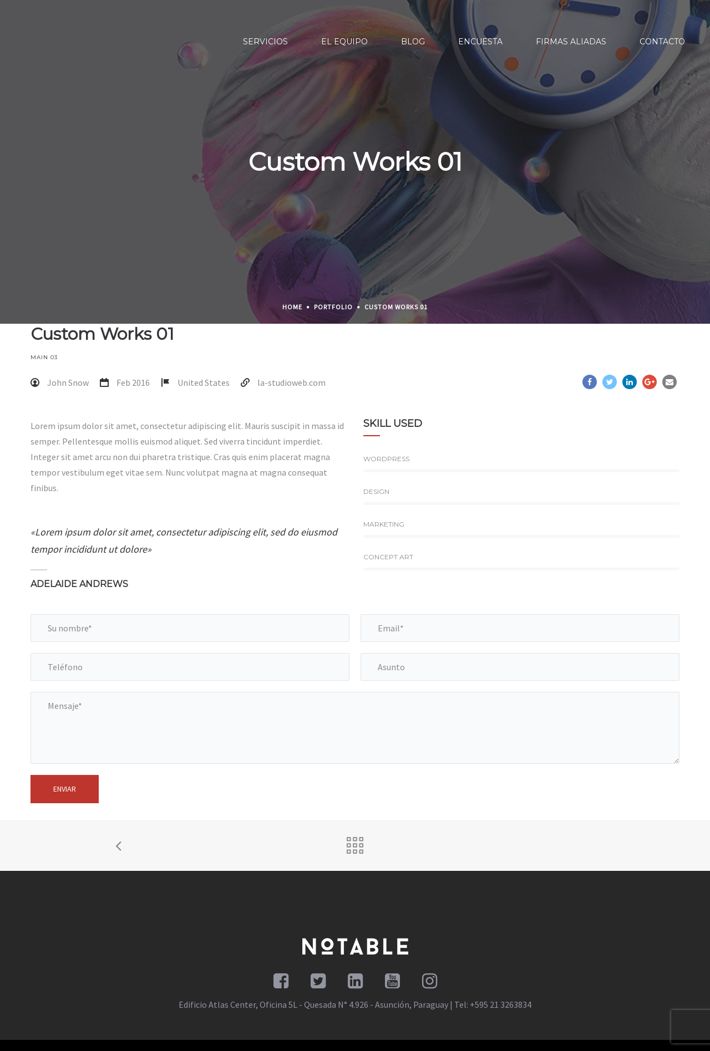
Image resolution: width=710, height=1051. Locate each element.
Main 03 (44, 357)
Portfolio (333, 307)
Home (292, 307)
